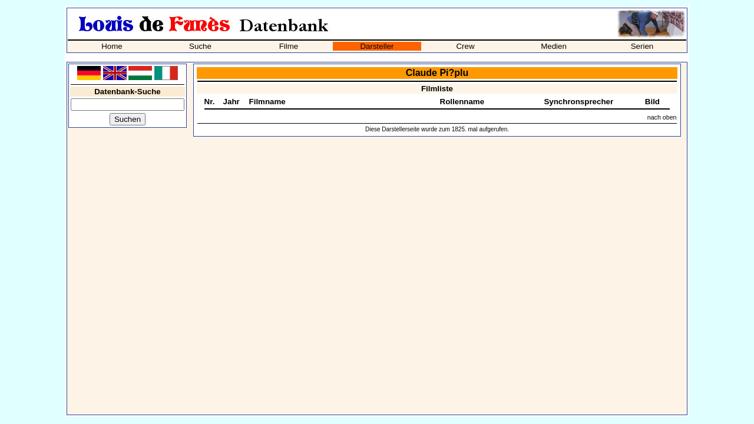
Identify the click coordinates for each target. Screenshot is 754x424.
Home (112, 46)
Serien (642, 46)
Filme (289, 46)
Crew (465, 46)
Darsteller (376, 46)
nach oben (662, 117)
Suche (200, 46)
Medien (554, 46)
